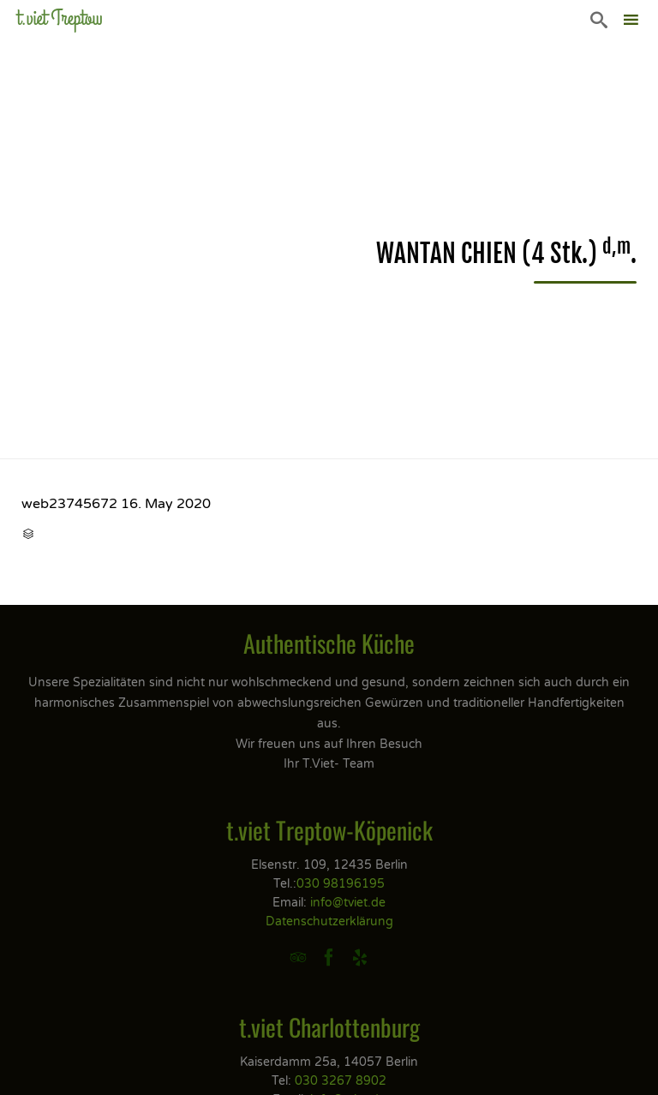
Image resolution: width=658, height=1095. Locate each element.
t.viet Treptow (60, 18)
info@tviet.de (348, 902)
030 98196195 (340, 884)
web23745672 (69, 503)
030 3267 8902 (340, 1081)
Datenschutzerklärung (329, 921)
